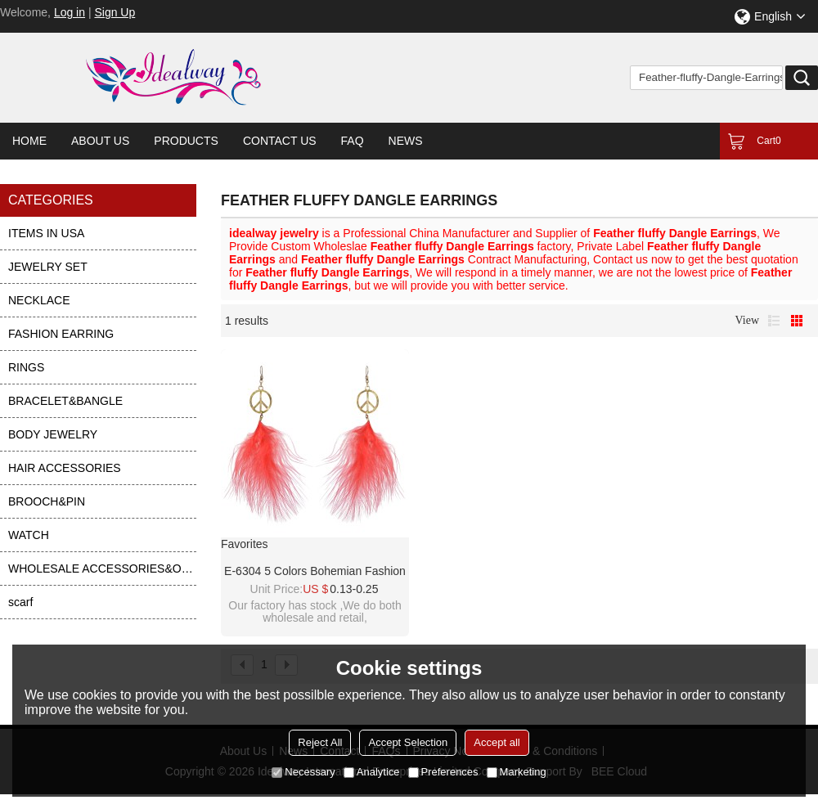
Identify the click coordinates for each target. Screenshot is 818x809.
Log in (69, 12)
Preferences (443, 772)
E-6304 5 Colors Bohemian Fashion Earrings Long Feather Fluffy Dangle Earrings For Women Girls (314, 571)
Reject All (320, 742)
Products (186, 140)
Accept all (496, 742)
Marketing (516, 772)
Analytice (372, 772)
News (406, 140)
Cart (768, 140)
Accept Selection (407, 742)
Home (29, 140)
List (774, 320)
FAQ (352, 140)
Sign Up (114, 12)
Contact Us (280, 140)
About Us (100, 140)
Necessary (303, 772)
